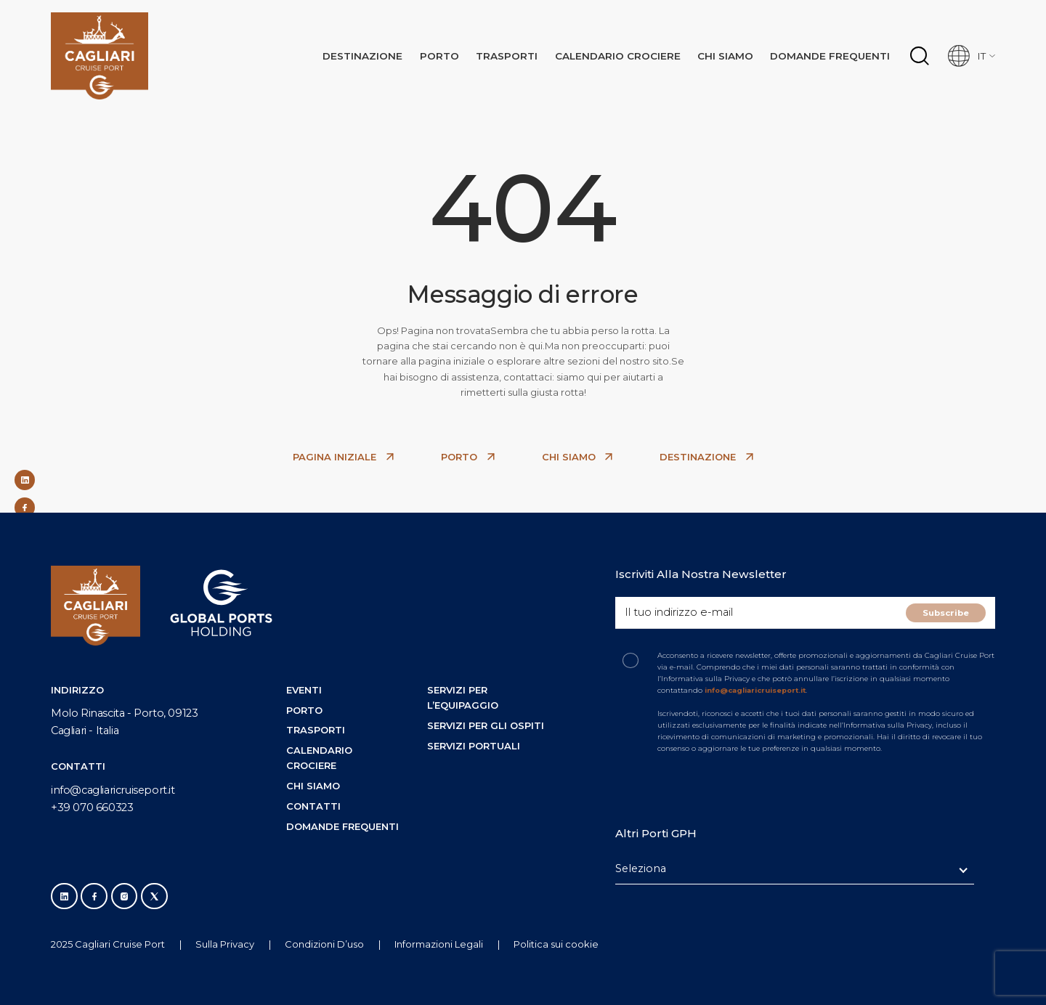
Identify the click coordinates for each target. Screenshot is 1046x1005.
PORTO (468, 457)
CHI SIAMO (577, 457)
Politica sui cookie (556, 944)
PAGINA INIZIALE (343, 457)
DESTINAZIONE (706, 457)
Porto (461, 52)
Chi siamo (735, 52)
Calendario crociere (632, 52)
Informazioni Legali (438, 944)
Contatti (313, 806)
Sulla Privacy (224, 944)
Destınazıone (387, 52)
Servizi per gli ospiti (485, 725)
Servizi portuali (473, 746)
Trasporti (525, 52)
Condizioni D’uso (324, 944)
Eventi (304, 690)
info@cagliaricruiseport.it (113, 790)
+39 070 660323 (92, 807)
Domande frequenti (835, 52)
